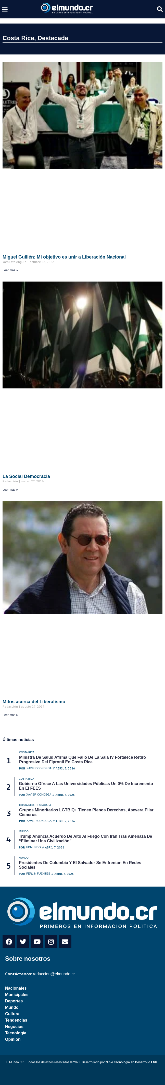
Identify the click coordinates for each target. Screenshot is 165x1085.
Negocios (14, 1026)
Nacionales (16, 988)
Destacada (52, 38)
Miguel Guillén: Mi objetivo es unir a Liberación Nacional (64, 257)
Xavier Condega (39, 768)
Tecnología (15, 1033)
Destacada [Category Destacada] (43, 805)
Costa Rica (18, 38)
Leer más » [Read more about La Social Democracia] (10, 489)
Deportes (14, 1001)
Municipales (17, 994)
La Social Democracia (26, 476)
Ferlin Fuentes (38, 873)
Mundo (11, 1007)
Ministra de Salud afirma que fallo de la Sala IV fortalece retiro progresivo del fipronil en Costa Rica (82, 759)
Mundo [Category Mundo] (24, 831)
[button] (5, 9)
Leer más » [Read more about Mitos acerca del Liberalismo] (10, 715)
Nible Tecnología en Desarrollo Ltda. (132, 1062)
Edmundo (33, 847)
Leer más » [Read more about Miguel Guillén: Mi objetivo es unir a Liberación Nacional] (10, 270)
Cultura (12, 1014)
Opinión (12, 1039)
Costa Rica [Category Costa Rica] (26, 752)
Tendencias (16, 1020)
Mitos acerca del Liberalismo (34, 701)
